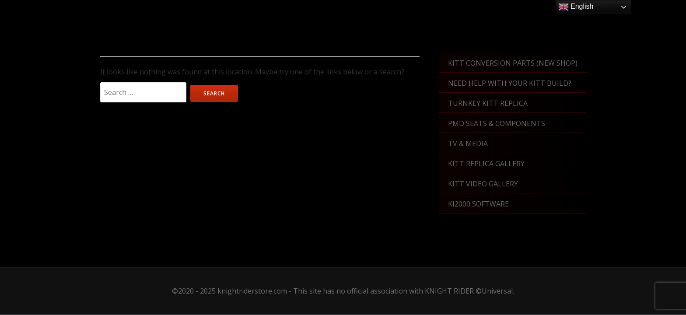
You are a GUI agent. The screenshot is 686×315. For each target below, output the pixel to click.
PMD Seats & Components (496, 123)
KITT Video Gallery (483, 184)
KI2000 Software (478, 204)
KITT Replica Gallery (486, 163)
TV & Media (468, 143)
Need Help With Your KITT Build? (509, 83)
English (576, 7)
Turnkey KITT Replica (488, 103)
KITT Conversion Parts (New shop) (513, 63)
